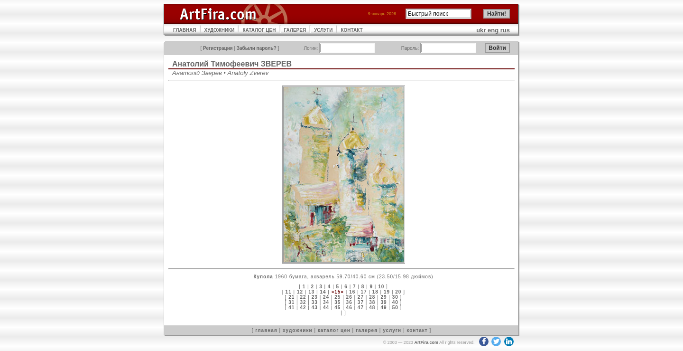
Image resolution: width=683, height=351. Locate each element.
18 (375, 291)
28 (372, 297)
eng (493, 30)
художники (298, 330)
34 (326, 302)
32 (303, 302)
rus (505, 30)
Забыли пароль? (257, 48)
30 (395, 297)
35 (337, 302)
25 (337, 297)
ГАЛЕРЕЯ (295, 30)
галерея (367, 330)
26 (349, 297)
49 (383, 307)
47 (361, 307)
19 (387, 291)
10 (381, 286)
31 (291, 302)
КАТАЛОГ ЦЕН (259, 30)
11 (289, 291)
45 (337, 307)
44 (326, 307)
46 (349, 307)
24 (326, 297)
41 (291, 307)
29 (383, 297)
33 (315, 302)
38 (372, 302)
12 (300, 291)
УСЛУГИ (323, 30)
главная (266, 330)
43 (315, 307)
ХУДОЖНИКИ (219, 30)
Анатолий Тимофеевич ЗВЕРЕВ (232, 64)
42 (303, 307)
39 (383, 302)
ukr (481, 30)
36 (349, 302)
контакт (416, 330)
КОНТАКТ (351, 30)
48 (372, 307)
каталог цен (334, 330)
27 (361, 297)
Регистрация (218, 48)
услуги (392, 330)
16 (352, 291)
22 (303, 297)
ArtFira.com (426, 342)
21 (291, 297)
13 (311, 291)
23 (315, 297)
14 (323, 291)
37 (361, 302)
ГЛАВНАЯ (184, 30)
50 (395, 307)
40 (395, 302)
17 (363, 291)
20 (398, 291)
